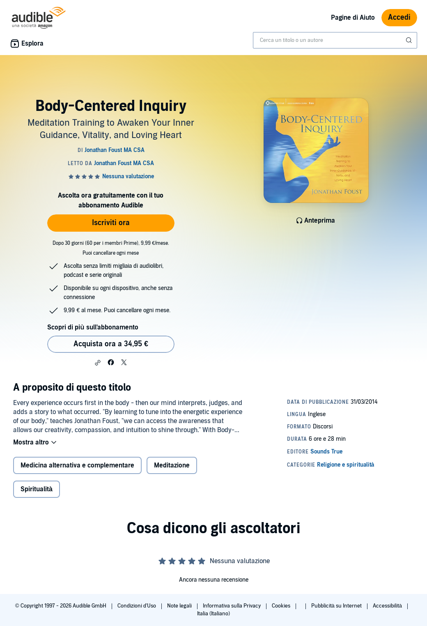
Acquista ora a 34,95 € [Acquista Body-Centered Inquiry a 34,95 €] (110, 344)
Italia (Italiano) (213, 613)
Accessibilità (388, 606)
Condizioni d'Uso (137, 606)
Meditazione (172, 465)
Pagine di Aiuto (353, 18)
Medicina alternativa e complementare (77, 465)
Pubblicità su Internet (337, 606)
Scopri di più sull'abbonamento (92, 327)
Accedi (399, 17)
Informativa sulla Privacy (232, 606)
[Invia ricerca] (409, 40)
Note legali (180, 606)
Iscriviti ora (111, 223)
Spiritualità (37, 489)
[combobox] (335, 40)
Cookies (282, 606)
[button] (97, 362)
